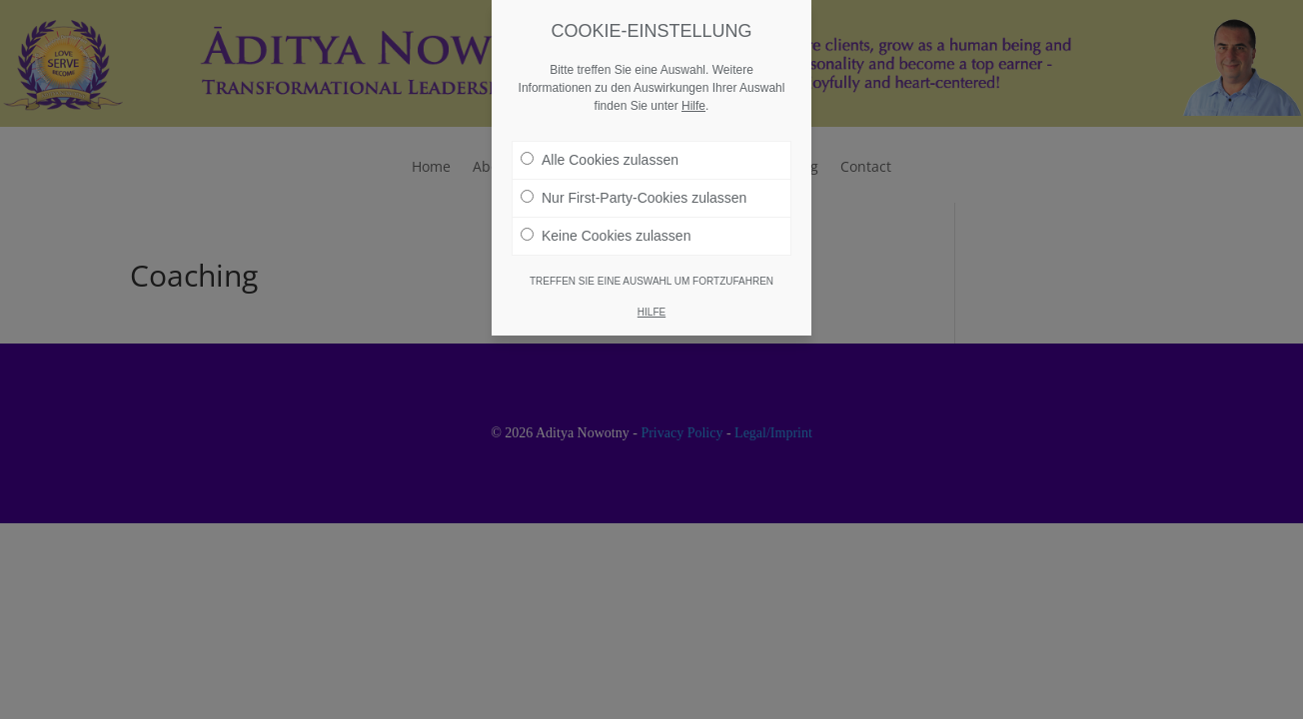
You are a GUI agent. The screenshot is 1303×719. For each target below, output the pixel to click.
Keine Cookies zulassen (605, 236)
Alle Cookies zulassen (599, 160)
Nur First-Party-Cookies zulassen (633, 198)
